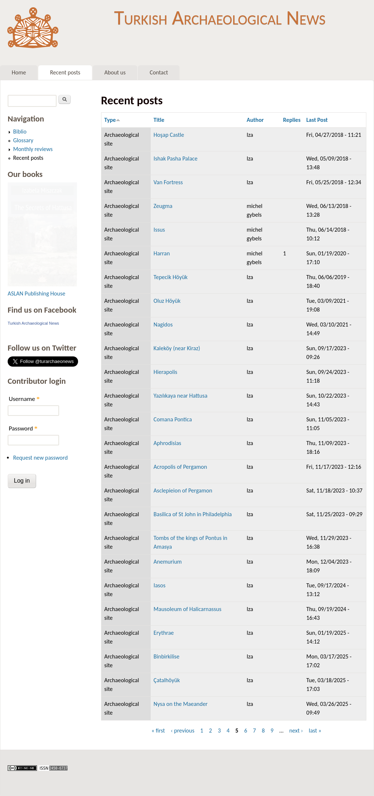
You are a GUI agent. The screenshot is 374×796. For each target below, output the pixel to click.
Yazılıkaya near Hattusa (181, 395)
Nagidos (163, 324)
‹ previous (182, 730)
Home (19, 72)
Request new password (40, 457)
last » (315, 730)
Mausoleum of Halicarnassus (187, 609)
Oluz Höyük (167, 300)
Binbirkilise (167, 656)
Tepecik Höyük (171, 277)
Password (23, 428)
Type (112, 119)
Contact (159, 72)
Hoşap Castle (169, 134)
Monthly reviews (33, 149)
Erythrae (164, 632)
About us (115, 72)
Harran (162, 253)
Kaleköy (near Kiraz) (177, 348)
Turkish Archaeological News (219, 17)
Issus (159, 229)
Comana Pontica (173, 419)
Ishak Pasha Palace (175, 158)
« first (158, 730)
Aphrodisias (167, 443)
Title (159, 119)
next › (296, 730)
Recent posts (65, 72)
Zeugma (163, 205)
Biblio (20, 131)
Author (255, 119)
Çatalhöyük (167, 680)
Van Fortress (168, 182)
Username (24, 399)
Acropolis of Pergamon (180, 466)
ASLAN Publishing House (36, 293)
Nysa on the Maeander (181, 703)
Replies (292, 119)
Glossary (23, 140)
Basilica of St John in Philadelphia (193, 514)
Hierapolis (165, 371)
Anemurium (168, 561)
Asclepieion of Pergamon (183, 490)
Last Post (317, 119)
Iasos (160, 585)
